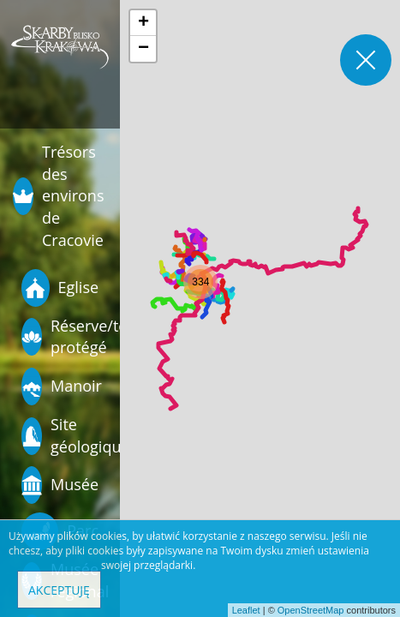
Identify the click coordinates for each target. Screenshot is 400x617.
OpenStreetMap (311, 610)
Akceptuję (59, 590)
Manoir (61, 386)
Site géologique (62, 435)
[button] (200, 282)
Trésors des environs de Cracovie (58, 195)
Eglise (60, 288)
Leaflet (246, 610)
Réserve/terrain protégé (62, 336)
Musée (60, 485)
